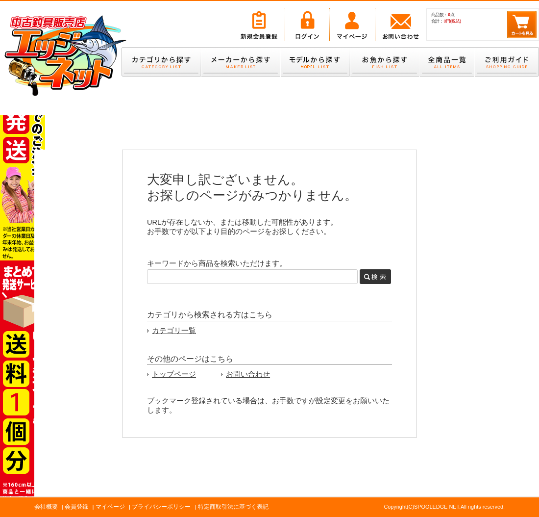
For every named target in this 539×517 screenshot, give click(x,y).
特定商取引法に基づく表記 (233, 507)
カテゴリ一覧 (174, 331)
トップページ (174, 374)
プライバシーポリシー (161, 507)
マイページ (110, 507)
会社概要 (46, 507)
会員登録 (76, 507)
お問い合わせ (248, 374)
